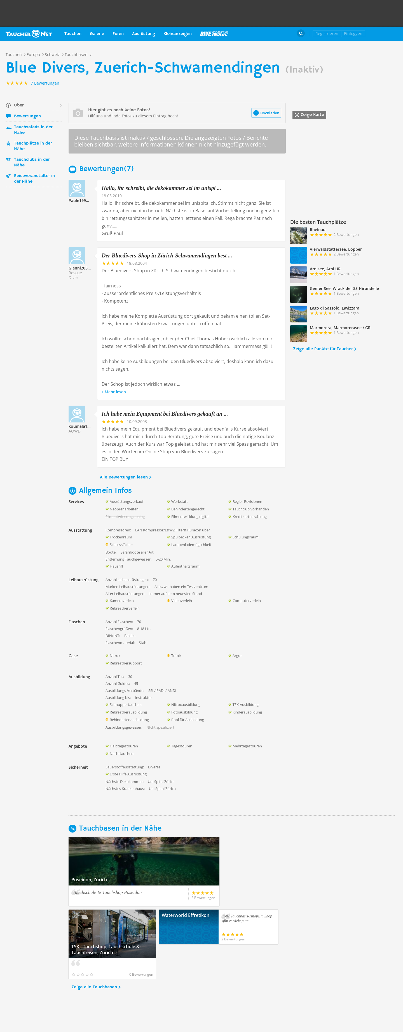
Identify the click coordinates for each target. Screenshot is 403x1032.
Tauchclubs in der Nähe (32, 162)
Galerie (97, 34)
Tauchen (72, 34)
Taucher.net (29, 34)
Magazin (214, 34)
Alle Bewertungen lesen (124, 477)
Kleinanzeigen (177, 34)
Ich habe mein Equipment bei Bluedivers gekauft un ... (165, 414)
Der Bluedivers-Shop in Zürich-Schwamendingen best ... (167, 255)
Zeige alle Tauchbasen (94, 952)
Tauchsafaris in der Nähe (33, 130)
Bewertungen (27, 116)
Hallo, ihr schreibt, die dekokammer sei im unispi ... (161, 188)
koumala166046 (84, 426)
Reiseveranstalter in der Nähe (34, 178)
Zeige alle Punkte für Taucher (323, 349)
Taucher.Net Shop (385, 34)
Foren (118, 34)
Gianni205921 (81, 268)
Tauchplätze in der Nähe (33, 146)
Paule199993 (81, 200)
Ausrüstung (143, 34)
